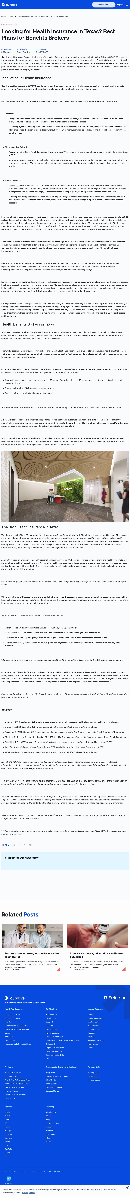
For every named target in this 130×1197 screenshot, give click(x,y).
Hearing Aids (93, 1044)
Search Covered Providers (15, 1094)
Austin (7, 1116)
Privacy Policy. (28, 1192)
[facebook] (114, 1000)
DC (6, 1123)
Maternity (91, 1036)
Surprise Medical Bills (55, 1055)
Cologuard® (51, 1044)
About (48, 1116)
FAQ (48, 1058)
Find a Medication (12, 1091)
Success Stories (52, 1091)
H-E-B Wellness (94, 1029)
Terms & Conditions (25, 1172)
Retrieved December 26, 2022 (90, 747)
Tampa (7, 1152)
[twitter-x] (119, 1000)
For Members (51, 1014)
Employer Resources (54, 1087)
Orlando (8, 1145)
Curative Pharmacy (12, 1018)
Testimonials (51, 1134)
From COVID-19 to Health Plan (17, 1029)
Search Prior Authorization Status (18, 1080)
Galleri (90, 1047)
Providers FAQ (10, 1098)
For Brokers (92, 1076)
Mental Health (93, 1022)
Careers (49, 1127)
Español (120, 5)
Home (3, 16)
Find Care (8, 1022)
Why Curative (51, 1112)
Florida (7, 1127)
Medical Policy (48, 1172)
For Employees (94, 1080)
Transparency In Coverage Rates (18, 1044)
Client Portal (51, 1080)
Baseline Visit (51, 1029)
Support (49, 1022)
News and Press (52, 1123)
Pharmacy (9, 1036)
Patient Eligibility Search (14, 1087)
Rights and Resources (55, 1047)
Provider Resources (13, 1072)
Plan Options (10, 1040)
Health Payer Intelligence (108, 722)
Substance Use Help (96, 1040)
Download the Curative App (16, 1025)
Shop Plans (50, 1072)
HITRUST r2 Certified (60, 1172)
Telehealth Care (52, 1033)
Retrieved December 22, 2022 (100, 742)
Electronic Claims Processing (16, 1083)
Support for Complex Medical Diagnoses (62, 1040)
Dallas (7, 1119)
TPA (48, 1138)
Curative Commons (54, 1051)
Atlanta (7, 1112)
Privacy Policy (37, 1172)
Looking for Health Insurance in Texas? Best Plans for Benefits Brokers (43, 16)
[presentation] (103, 4)
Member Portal (52, 1018)
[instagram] (110, 1000)
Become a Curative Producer (57, 1076)
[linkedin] (105, 1000)
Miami (7, 1141)
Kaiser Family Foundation (114, 737)
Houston (8, 1134)
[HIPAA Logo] (65, 1180)
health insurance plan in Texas (88, 60)
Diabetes (91, 1014)
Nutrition (91, 1033)
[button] (126, 4)
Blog (11, 16)
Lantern (8, 1033)
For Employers (94, 1072)
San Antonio (9, 1149)
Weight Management (96, 1018)
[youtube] (124, 1000)
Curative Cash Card (12, 1014)
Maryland (8, 1138)
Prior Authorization (12, 1076)
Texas (7, 1156)
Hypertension (93, 1025)
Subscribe (50, 1130)
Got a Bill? (50, 1025)
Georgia (8, 1130)
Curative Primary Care (55, 1036)
